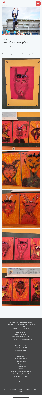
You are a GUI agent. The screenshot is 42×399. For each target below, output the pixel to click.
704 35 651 (22, 332)
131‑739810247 (23, 339)
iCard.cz (21, 391)
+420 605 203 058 (21, 348)
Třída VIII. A (5, 39)
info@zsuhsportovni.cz (21, 350)
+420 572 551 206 (21, 345)
